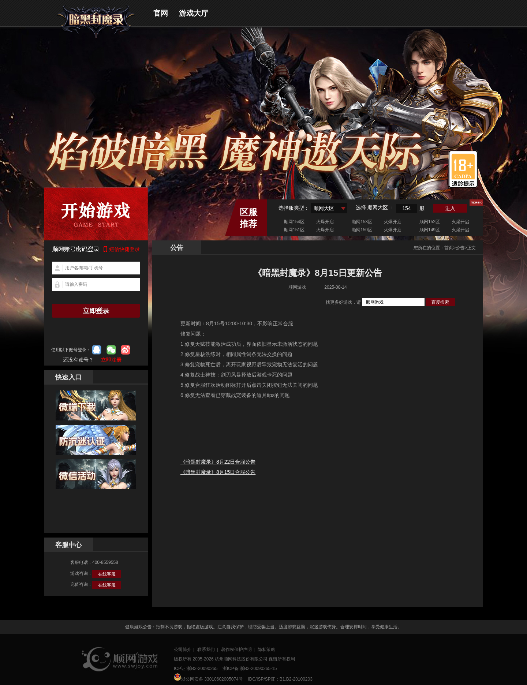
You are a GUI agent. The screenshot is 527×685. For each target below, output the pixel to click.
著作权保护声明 (236, 649)
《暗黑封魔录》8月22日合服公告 (217, 462)
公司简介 (182, 649)
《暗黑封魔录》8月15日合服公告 (217, 472)
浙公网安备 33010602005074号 (208, 677)
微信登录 (111, 350)
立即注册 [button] (111, 360)
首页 (448, 247)
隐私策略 (266, 649)
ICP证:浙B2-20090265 (195, 668)
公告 (460, 247)
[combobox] (329, 208)
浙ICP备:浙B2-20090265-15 (250, 668)
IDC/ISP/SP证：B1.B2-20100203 (280, 679)
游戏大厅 (193, 13)
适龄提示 (463, 169)
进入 (450, 208)
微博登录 (125, 350)
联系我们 (206, 649)
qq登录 (96, 350)
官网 (160, 13)
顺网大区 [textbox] (324, 208)
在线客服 (107, 574)
